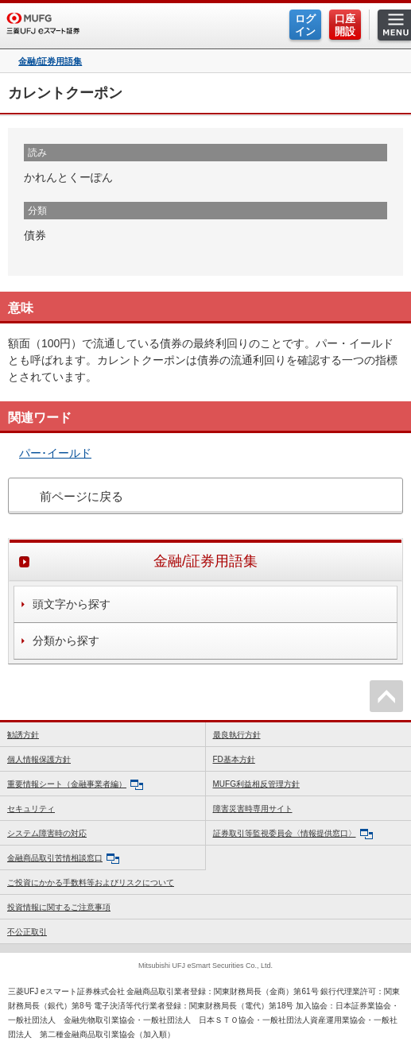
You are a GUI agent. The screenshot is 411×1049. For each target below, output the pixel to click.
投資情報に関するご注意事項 (59, 907)
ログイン (305, 25)
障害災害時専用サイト (253, 808)
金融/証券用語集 (50, 61)
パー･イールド (55, 453)
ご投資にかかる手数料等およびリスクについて (90, 882)
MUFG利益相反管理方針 (256, 784)
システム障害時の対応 (47, 833)
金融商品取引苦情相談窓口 (63, 859)
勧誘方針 (23, 734)
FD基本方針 (234, 759)
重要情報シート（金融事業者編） (75, 785)
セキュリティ (31, 808)
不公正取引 (27, 931)
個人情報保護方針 (39, 759)
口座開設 (345, 25)
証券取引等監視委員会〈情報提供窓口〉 (293, 834)
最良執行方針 (237, 734)
